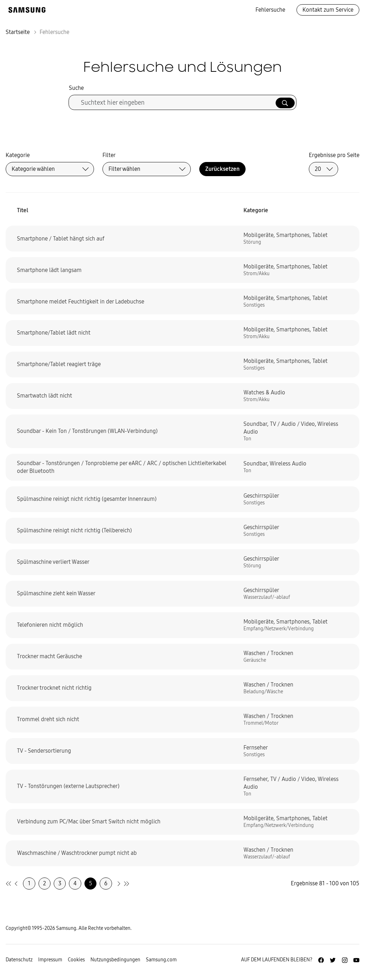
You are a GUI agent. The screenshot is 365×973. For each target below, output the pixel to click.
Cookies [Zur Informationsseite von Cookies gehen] (76, 960)
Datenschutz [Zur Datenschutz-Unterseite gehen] (19, 960)
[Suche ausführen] (285, 103)
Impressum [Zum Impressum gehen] (50, 960)
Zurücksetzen (222, 169)
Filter (109, 155)
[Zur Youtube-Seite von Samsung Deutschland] (356, 960)
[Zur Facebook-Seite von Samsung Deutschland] (321, 960)
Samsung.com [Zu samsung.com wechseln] (161, 960)
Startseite (18, 32)
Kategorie (18, 155)
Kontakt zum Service (327, 9)
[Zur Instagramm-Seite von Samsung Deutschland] (345, 960)
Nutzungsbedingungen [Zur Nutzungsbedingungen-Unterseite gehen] (115, 960)
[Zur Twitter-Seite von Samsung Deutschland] (333, 960)
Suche (76, 88)
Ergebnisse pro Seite (334, 155)
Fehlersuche (270, 9)
